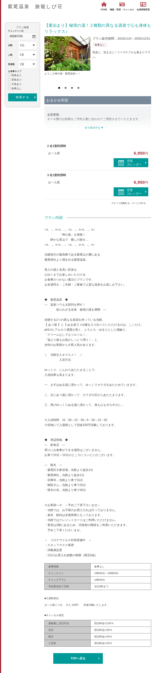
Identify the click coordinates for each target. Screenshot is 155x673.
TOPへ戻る (78, 658)
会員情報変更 (143, 6)
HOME (104, 6)
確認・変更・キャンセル (122, 6)
